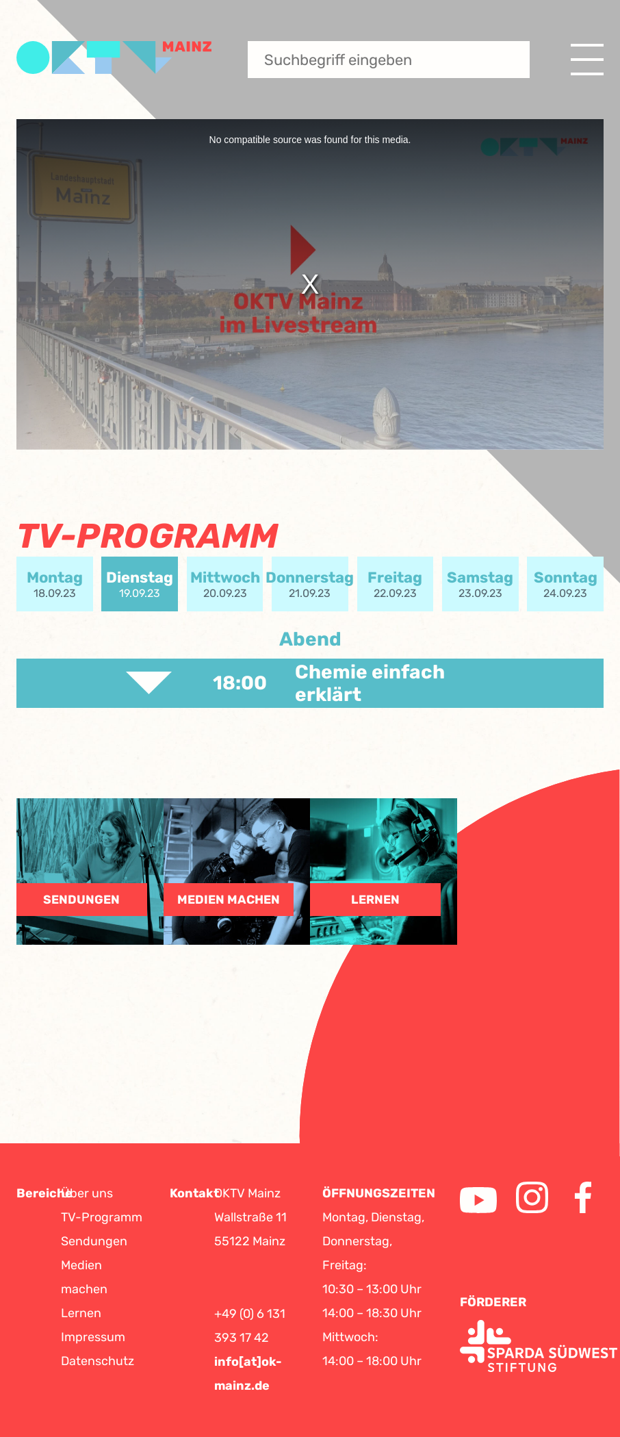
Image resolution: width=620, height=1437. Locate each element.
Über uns (87, 1193)
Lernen (81, 1313)
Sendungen (94, 1241)
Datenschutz (97, 1361)
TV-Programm (101, 1217)
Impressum (93, 1337)
